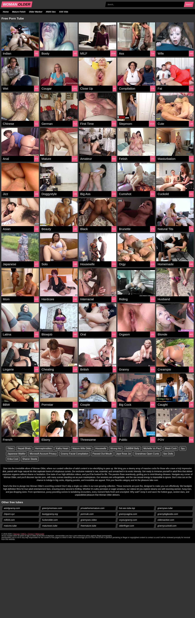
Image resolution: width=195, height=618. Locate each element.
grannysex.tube (165, 508)
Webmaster (39, 534)
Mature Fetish (19, 12)
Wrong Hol (115, 448)
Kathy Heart (62, 448)
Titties (10, 448)
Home (6, 12)
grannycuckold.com (167, 525)
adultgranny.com (12, 508)
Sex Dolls (168, 453)
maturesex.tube (50, 525)
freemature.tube (88, 525)
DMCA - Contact (27, 534)
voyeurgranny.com (128, 520)
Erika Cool (12, 459)
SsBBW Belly (132, 448)
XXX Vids (63, 12)
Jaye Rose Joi (123, 453)
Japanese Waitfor (16, 453)
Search (188, 4)
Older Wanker (35, 12)
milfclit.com (9, 520)
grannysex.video (88, 520)
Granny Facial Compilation (74, 453)
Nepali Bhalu (24, 448)
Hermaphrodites (43, 448)
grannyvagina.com (128, 514)
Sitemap (16, 534)
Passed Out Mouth (102, 453)
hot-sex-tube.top (127, 508)
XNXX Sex (51, 12)
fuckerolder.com (50, 520)
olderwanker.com (165, 520)
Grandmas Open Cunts (147, 453)
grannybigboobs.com (167, 514)
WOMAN (17, 4)
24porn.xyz (9, 514)
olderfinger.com (126, 525)
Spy (183, 448)
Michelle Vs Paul (152, 448)
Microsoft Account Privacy (43, 453)
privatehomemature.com (92, 508)
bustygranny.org (50, 514)
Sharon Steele (29, 459)
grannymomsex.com (52, 508)
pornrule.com (87, 514)
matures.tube (10, 525)
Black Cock (171, 448)
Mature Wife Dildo (81, 448)
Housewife (100, 448)
